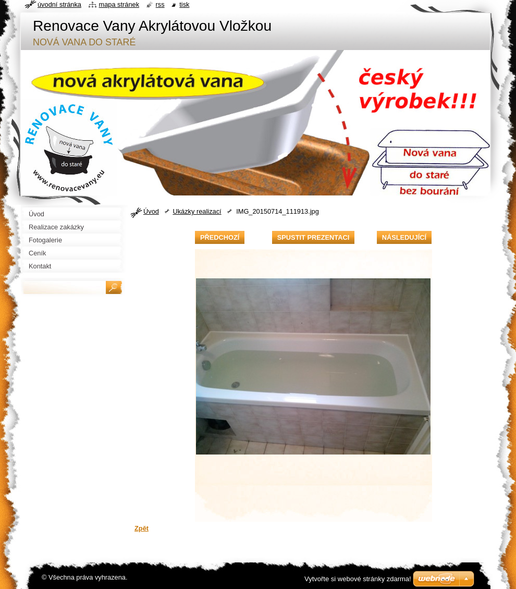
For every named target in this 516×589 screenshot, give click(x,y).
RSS (160, 4)
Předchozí (219, 237)
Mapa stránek (119, 4)
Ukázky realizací (197, 211)
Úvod (151, 211)
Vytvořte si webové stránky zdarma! (357, 579)
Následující (404, 237)
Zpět (141, 528)
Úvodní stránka (59, 4)
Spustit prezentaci (313, 237)
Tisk (184, 4)
